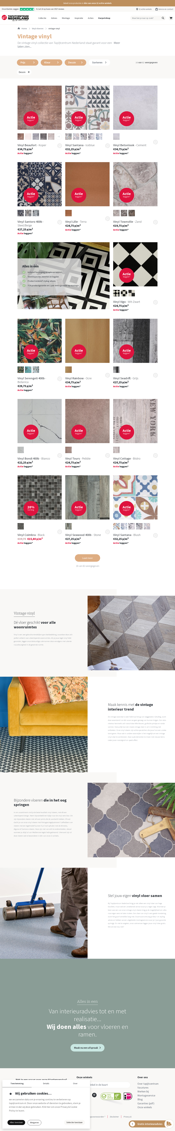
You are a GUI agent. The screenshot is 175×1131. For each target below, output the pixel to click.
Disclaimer (114, 1116)
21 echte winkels (145, 9)
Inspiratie (79, 18)
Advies (54, 18)
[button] (87, 3)
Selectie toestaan (74, 1122)
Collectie (42, 18)
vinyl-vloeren (37, 28)
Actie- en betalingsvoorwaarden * (90, 1116)
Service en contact (166, 9)
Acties (91, 18)
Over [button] (75, 1083)
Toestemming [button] (17, 1083)
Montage (66, 18)
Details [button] (46, 1083)
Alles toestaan (16, 1122)
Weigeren (34, 1122)
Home (22, 28)
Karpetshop (104, 18)
